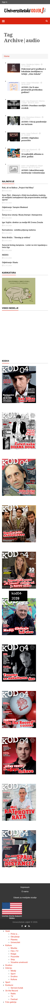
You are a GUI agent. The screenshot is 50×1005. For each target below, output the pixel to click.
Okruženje (15, 937)
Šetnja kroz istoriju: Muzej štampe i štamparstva (22, 215)
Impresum (25, 887)
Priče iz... (15, 934)
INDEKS (5, 255)
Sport (13, 974)
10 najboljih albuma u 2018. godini (32, 155)
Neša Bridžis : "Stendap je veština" (16, 237)
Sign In (4, 2)
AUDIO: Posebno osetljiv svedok (33, 106)
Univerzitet (15, 942)
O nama (25, 891)
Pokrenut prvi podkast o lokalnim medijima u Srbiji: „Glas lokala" (33, 71)
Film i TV (14, 951)
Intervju (8, 968)
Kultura (8, 945)
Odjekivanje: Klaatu (10, 262)
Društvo (8, 965)
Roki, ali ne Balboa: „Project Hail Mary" (18, 188)
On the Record (11, 990)
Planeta (14, 939)
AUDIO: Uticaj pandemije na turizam (34, 122)
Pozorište (15, 956)
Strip (13, 959)
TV (12, 996)
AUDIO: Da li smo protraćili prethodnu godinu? (31, 89)
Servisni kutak (17, 988)
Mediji (13, 971)
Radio (13, 993)
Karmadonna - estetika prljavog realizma (19, 230)
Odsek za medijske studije (25, 897)
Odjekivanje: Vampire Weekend (15, 207)
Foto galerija (10, 1002)
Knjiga (13, 954)
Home (6, 56)
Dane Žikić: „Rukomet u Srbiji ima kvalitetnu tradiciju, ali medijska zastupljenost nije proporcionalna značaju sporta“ (24, 197)
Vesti (7, 931)
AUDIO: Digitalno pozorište (30, 139)
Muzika (14, 948)
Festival (14, 999)
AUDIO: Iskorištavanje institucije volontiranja (33, 171)
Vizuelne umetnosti (19, 962)
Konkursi (9, 985)
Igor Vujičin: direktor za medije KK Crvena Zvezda (22, 222)
